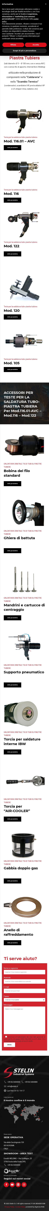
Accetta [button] (36, 45)
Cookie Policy (20, 1207)
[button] (46, 4)
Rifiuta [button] (13, 45)
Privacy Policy (9, 1207)
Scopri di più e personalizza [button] (24, 51)
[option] (24, 579)
